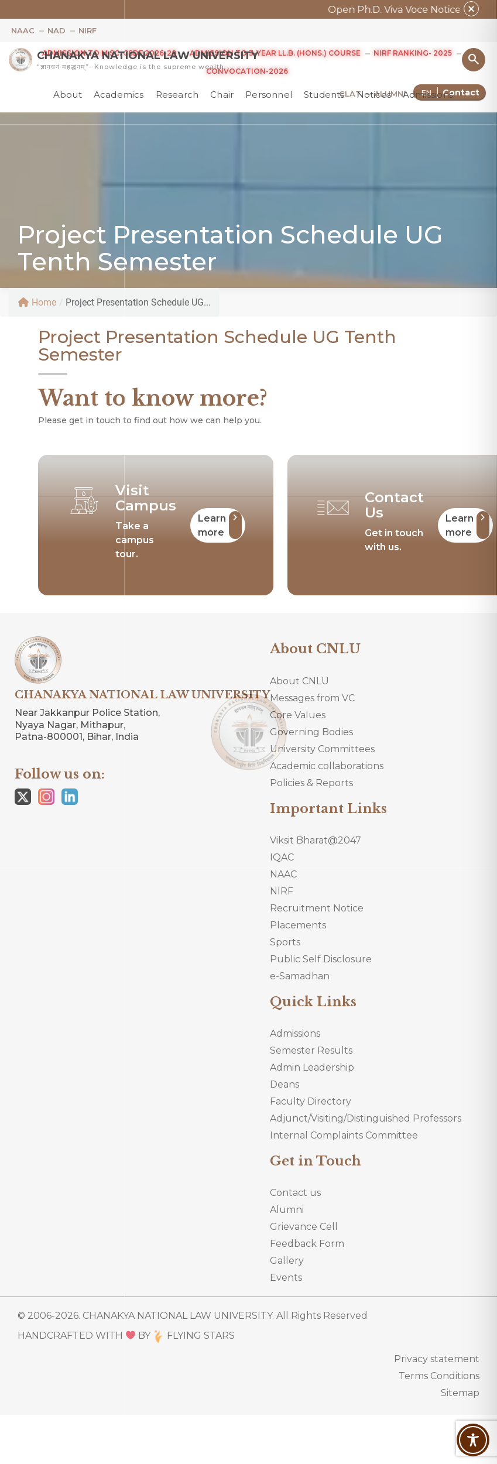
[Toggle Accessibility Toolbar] (473, 1440)
